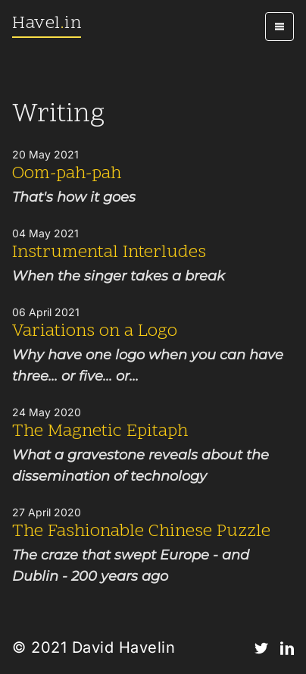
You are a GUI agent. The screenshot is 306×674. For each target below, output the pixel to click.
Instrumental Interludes (109, 252)
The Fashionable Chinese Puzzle (141, 531)
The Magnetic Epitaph (100, 431)
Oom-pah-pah (66, 174)
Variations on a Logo (94, 331)
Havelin (46, 24)
